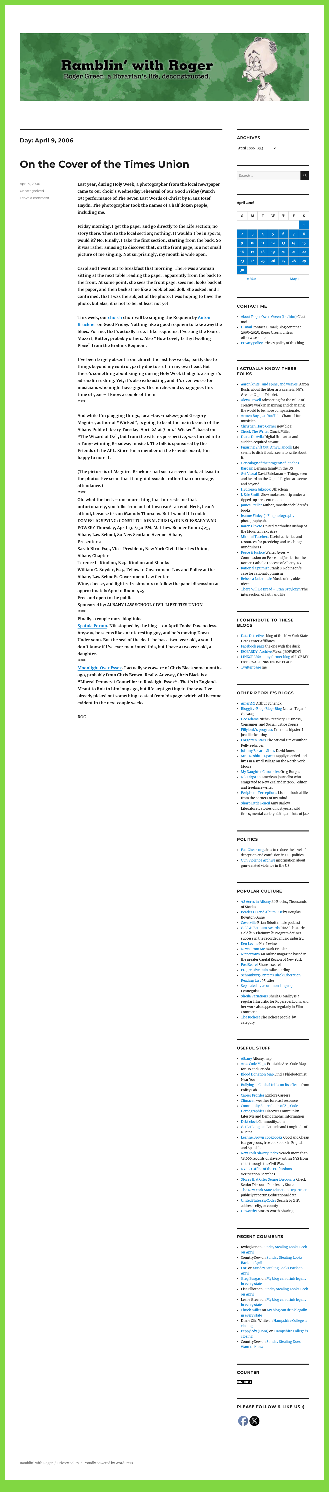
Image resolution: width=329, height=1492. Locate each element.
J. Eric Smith (250, 495)
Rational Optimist (255, 568)
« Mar (251, 279)
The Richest (250, 1017)
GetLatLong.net (253, 1127)
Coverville (248, 923)
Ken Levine (249, 944)
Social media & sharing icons (136, 1488)
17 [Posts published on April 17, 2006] (252, 252)
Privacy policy (252, 343)
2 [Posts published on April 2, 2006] (242, 234)
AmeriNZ (248, 703)
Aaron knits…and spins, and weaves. (269, 384)
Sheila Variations (254, 996)
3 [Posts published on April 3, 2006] (252, 234)
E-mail (246, 327)
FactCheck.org (252, 850)
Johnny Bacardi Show (258, 751)
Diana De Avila (252, 437)
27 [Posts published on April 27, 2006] (283, 261)
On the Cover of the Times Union (104, 164)
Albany (246, 1058)
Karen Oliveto (251, 526)
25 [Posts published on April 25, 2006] (263, 261)
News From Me (253, 949)
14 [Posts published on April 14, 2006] (293, 243)
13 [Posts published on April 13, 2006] (283, 243)
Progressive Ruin (254, 970)
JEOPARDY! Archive (256, 652)
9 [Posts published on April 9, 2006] (242, 243)
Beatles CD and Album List (261, 912)
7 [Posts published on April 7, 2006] (294, 234)
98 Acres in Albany (256, 902)
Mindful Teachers (255, 537)
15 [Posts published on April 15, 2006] (304, 243)
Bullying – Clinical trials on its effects (270, 1085)
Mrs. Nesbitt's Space (257, 756)
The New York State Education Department (275, 1190)
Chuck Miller (251, 1310)
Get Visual (249, 474)
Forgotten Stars (253, 740)
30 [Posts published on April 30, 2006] (242, 270)
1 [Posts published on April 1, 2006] (304, 225)
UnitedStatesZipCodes (258, 1200)
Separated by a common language (267, 986)
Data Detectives (253, 636)
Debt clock (249, 1122)
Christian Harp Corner (258, 426)
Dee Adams (250, 719)
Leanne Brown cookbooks (261, 1137)
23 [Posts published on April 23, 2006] (242, 261)
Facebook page (252, 646)
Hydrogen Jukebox (256, 489)
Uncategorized (32, 191)
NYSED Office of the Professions (266, 1169)
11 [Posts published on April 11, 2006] (262, 243)
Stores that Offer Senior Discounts (268, 1179)
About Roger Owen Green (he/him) (269, 317)
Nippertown (250, 954)
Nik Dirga (248, 777)
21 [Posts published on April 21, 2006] (293, 252)
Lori (244, 1268)
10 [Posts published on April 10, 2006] (252, 243)
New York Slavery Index (259, 1153)
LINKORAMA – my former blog (265, 657)
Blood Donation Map (257, 1074)
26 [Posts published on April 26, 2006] (273, 261)
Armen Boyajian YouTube (261, 416)
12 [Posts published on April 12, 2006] (273, 243)
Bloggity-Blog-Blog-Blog (261, 709)
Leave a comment (34, 198)
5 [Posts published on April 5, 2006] (273, 234)
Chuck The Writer (255, 432)
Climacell (248, 1101)
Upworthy (249, 1211)
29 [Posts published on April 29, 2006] (304, 261)
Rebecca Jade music (256, 579)
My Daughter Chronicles (260, 772)
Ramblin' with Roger (36, 1463)
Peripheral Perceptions (259, 793)
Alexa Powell (251, 400)
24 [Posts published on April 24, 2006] (252, 261)
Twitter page (251, 667)
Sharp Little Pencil (255, 803)
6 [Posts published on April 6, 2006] (283, 234)
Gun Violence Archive (258, 860)
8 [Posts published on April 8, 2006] (304, 234)
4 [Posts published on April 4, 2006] (263, 234)
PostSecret (249, 965)
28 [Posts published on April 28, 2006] (294, 261)
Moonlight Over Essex (100, 667)
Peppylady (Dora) (254, 1331)
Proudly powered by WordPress (108, 1463)
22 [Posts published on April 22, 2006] (304, 252)
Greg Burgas (251, 1278)
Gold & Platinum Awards (260, 928)
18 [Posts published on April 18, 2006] (262, 252)
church (115, 317)
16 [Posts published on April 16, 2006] (242, 252)
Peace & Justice (253, 552)
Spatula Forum (92, 625)
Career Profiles (252, 1095)
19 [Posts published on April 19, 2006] (273, 252)
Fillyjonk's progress (257, 730)
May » (295, 279)
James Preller (251, 505)
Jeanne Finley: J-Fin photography (267, 516)
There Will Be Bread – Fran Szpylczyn (271, 589)
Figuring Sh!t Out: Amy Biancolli (266, 447)
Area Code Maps (253, 1064)
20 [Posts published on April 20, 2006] (283, 252)
